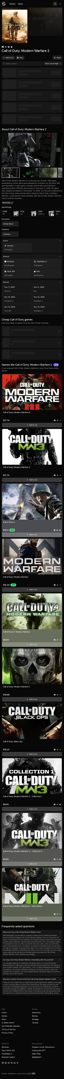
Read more (8, 203)
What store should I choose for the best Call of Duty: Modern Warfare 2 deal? (32, 979)
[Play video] (32, 150)
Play (20, 58)
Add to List (8, 58)
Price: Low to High (53, 64)
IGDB (29, 1073)
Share (57, 58)
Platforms (32, 256)
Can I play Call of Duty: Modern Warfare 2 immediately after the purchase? (32, 960)
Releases (32, 282)
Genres (32, 241)
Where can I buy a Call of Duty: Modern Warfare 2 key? (32, 932)
